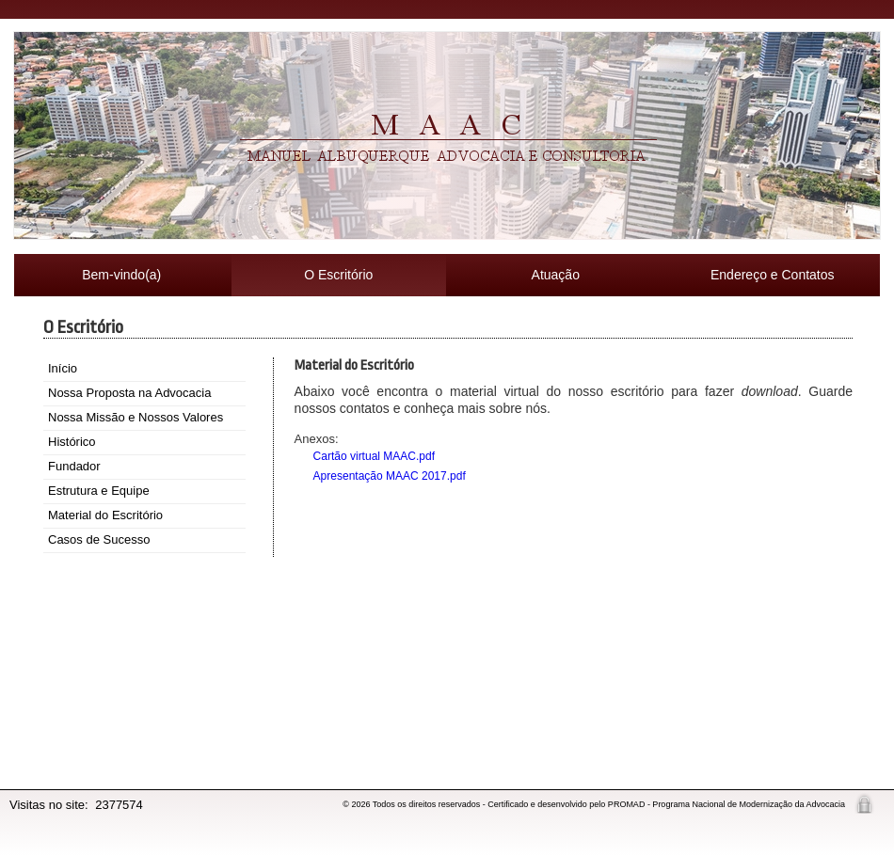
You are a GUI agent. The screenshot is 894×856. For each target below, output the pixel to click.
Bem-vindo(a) (121, 274)
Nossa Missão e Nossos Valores (135, 417)
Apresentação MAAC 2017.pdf (389, 476)
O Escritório (338, 274)
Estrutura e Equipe (99, 490)
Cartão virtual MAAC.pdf (374, 456)
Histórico (72, 442)
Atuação (556, 274)
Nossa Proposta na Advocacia (129, 393)
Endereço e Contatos (772, 274)
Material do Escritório (105, 515)
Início (62, 368)
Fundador (74, 466)
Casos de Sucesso (99, 539)
